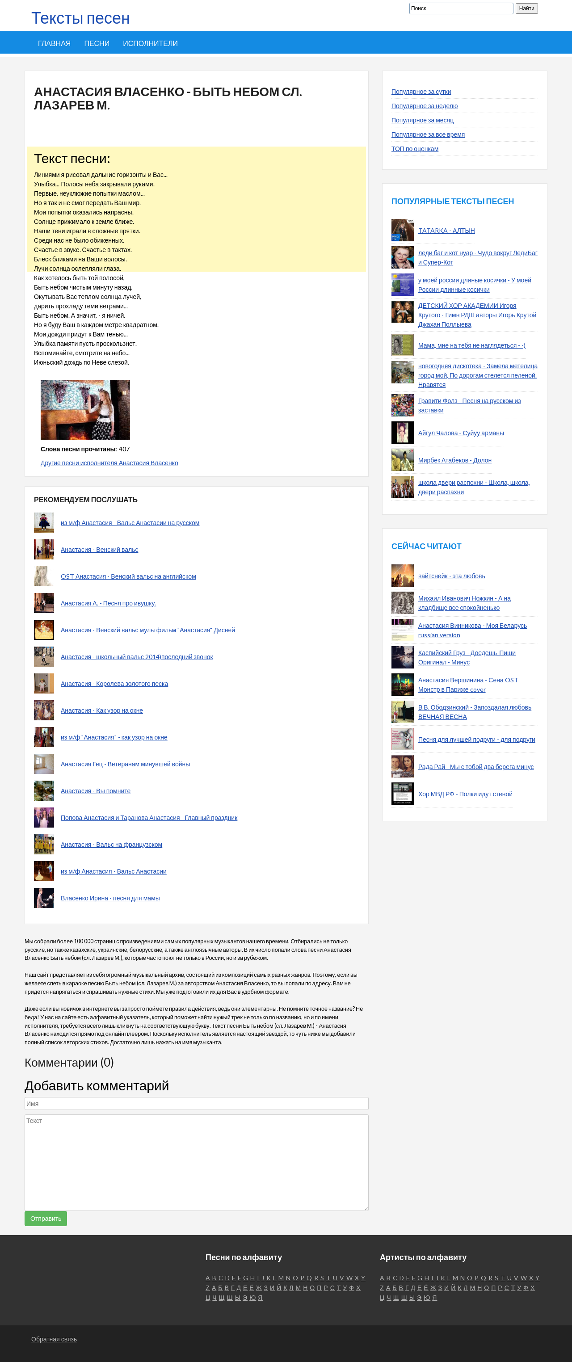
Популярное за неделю (424, 105)
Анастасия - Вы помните (95, 790)
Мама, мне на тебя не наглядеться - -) (472, 345)
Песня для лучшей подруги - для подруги (476, 739)
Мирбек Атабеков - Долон (455, 460)
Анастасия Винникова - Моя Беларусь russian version (472, 630)
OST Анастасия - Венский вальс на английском (128, 576)
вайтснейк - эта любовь (451, 576)
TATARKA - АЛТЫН (446, 230)
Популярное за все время (428, 134)
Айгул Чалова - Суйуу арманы (461, 433)
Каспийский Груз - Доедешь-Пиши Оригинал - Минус (467, 657)
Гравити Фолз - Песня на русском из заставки (469, 405)
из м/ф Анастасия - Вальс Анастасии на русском (130, 522)
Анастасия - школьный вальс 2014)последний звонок (137, 656)
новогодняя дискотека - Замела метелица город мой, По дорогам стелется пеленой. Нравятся (478, 375)
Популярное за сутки (421, 91)
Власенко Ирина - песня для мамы (110, 898)
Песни (96, 43)
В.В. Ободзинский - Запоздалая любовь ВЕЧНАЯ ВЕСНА (474, 711)
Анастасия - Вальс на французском (111, 844)
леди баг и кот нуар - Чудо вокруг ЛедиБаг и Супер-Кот (478, 257)
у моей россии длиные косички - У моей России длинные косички (474, 284)
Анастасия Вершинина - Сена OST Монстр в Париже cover (468, 684)
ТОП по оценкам (414, 148)
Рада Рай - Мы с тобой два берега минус (476, 766)
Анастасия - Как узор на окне (102, 710)
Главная (54, 43)
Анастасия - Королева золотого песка (114, 683)
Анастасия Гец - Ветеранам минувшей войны (125, 764)
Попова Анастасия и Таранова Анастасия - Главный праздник (149, 817)
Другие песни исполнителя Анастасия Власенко (109, 463)
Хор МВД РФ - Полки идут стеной (465, 794)
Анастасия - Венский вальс (99, 549)
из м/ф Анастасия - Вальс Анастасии (114, 871)
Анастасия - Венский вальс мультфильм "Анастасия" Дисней (148, 630)
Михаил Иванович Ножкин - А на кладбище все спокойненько (464, 602)
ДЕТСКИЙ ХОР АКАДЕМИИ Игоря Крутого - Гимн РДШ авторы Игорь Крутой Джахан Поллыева (477, 315)
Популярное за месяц (422, 120)
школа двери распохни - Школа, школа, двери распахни (474, 487)
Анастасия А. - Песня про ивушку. (108, 603)
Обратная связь (54, 1339)
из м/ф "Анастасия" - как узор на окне (114, 737)
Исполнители (150, 43)
